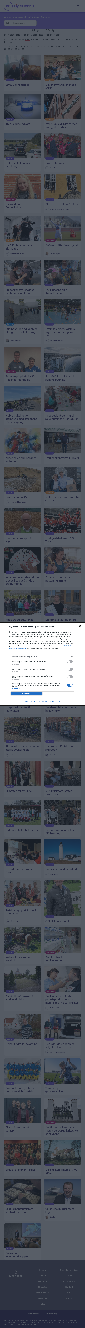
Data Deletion (30, 701)
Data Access (42, 701)
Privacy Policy (55, 701)
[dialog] (42, 664)
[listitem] (42, 657)
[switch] (70, 661)
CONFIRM (26, 693)
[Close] (81, 627)
